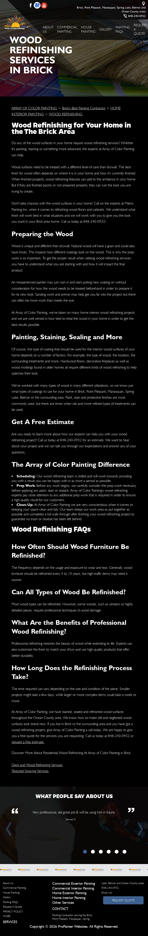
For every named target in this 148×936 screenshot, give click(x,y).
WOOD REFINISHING (65, 114)
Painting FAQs (10, 902)
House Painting (11, 892)
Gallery (105, 29)
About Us (8, 883)
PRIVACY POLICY (13, 911)
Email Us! (107, 892)
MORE (6, 916)
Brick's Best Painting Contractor (83, 108)
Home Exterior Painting (69, 893)
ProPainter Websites (72, 926)
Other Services (63, 903)
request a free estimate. (28, 742)
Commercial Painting (14, 887)
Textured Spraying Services (30, 771)
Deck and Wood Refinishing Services (37, 765)
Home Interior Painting (68, 898)
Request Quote (123, 900)
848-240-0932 (136, 16)
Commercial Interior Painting (73, 888)
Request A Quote (12, 906)
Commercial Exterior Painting (73, 883)
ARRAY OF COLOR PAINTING (34, 108)
